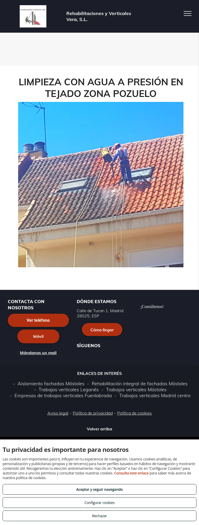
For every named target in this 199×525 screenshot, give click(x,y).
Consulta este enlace (131, 473)
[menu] (187, 13)
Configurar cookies (99, 502)
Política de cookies (134, 413)
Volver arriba (99, 428)
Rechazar (99, 515)
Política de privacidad (93, 413)
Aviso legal (57, 413)
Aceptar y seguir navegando (99, 489)
